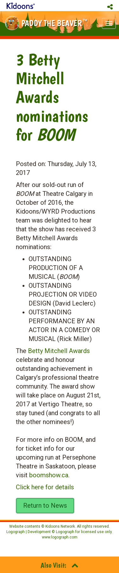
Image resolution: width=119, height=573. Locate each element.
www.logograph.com (59, 537)
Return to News (45, 505)
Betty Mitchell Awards (59, 351)
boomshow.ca (48, 475)
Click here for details (45, 487)
